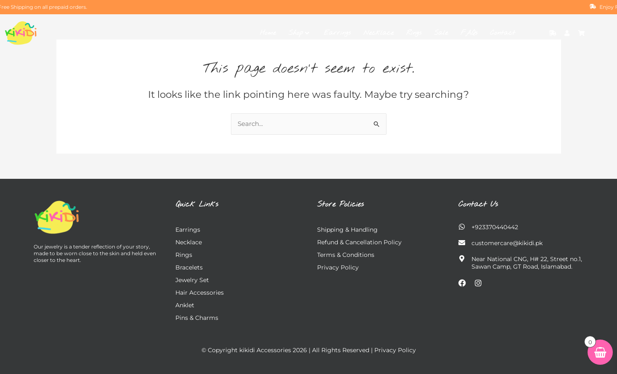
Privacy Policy (338, 267)
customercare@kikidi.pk (507, 243)
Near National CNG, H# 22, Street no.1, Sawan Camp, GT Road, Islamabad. (526, 262)
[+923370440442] (461, 226)
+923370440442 (494, 227)
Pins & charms (196, 318)
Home (268, 33)
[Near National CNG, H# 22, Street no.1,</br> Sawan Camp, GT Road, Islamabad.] (461, 258)
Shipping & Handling (347, 229)
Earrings (337, 33)
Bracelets (189, 267)
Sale (441, 33)
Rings (413, 33)
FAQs (469, 33)
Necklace (378, 33)
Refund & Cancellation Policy (359, 242)
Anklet (184, 305)
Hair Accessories (199, 292)
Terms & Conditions (345, 255)
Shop (299, 33)
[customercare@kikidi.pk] (461, 242)
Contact (502, 33)
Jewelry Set (192, 280)
